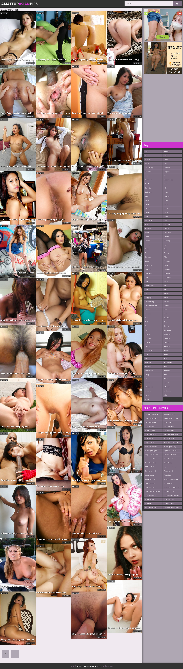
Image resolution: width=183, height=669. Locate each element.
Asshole (147, 159)
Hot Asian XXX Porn (151, 414)
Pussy (166, 265)
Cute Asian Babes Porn (152, 491)
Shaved (166, 293)
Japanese (148, 391)
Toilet (166, 366)
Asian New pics (169, 471)
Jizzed (147, 399)
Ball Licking (148, 168)
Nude (166, 204)
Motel (166, 192)
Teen (166, 354)
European (148, 314)
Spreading (167, 330)
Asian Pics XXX (149, 438)
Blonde (147, 208)
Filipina (147, 334)
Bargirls (147, 176)
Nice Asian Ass (169, 499)
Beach (147, 184)
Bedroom (148, 192)
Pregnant (167, 261)
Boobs (147, 216)
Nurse (166, 208)
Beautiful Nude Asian (171, 442)
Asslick (147, 164)
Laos (165, 155)
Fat (146, 326)
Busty (147, 233)
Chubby (147, 245)
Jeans (147, 395)
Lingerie (167, 172)
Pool (165, 249)
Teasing (166, 350)
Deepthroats (149, 285)
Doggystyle (148, 297)
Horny (147, 375)
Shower (166, 302)
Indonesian (148, 383)
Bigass (147, 196)
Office (166, 212)
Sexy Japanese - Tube (171, 434)
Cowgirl (147, 261)
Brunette (148, 228)
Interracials (149, 387)
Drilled (147, 310)
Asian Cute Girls (150, 434)
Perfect (166, 237)
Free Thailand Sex (151, 418)
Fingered (148, 338)
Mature (166, 184)
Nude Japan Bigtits (151, 451)
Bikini (147, 204)
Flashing (147, 342)
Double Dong (149, 302)
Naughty (167, 196)
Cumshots (148, 273)
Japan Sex (148, 503)
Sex (165, 285)
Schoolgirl (167, 277)
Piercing (167, 241)
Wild (165, 395)
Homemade (149, 371)
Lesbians (167, 168)
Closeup (147, 249)
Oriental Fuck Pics (151, 495)
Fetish (147, 330)
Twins (166, 379)
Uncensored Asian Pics (171, 487)
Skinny (166, 306)
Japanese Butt (149, 499)
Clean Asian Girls (150, 422)
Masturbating (168, 180)
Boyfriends (148, 220)
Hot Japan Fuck (169, 438)
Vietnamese (168, 391)
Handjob (148, 362)
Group (147, 354)
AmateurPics (19, 3)
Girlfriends (148, 350)
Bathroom (148, 180)
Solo (165, 322)
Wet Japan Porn (169, 414)
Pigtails (166, 245)
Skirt (165, 310)
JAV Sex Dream (169, 430)
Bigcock (147, 200)
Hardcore (148, 366)
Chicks (147, 237)
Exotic (147, 318)
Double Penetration (151, 306)
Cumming (148, 269)
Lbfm (166, 159)
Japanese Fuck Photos (171, 507)
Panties (166, 228)
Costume (148, 257)
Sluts (165, 314)
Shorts (166, 297)
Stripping (167, 338)
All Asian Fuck (149, 467)
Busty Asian (168, 463)
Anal (146, 151)
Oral (165, 220)
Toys (165, 375)
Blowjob (147, 212)
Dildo (147, 289)
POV (165, 257)
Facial (147, 322)
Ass (146, 155)
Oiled (166, 216)
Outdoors (167, 224)
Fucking (147, 346)
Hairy (147, 358)
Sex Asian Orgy (169, 491)
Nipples (166, 200)
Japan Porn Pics (150, 479)
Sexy (165, 289)
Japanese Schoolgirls (171, 467)
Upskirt (166, 383)
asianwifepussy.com (171, 479)
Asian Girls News (150, 483)
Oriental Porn (149, 426)
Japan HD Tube (150, 430)
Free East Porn (150, 487)
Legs (165, 164)
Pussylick (167, 269)
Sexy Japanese (169, 426)
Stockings (167, 334)
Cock (146, 253)
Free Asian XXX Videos (152, 459)
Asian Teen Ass (169, 475)
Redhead (167, 273)
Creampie (148, 265)
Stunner (167, 342)
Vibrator (167, 387)
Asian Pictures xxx (151, 447)
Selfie (166, 281)
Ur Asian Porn (168, 483)
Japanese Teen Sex (170, 451)
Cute (146, 281)
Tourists (167, 371)
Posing (166, 253)
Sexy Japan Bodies (151, 471)
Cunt (146, 277)
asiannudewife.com (151, 507)
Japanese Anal (149, 475)
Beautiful (148, 188)
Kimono (166, 151)
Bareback (148, 172)
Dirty (146, 293)
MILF (165, 188)
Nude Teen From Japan (172, 495)
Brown (147, 224)
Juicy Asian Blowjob (151, 455)
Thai (165, 358)
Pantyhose (167, 233)
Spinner (166, 326)
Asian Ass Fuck (169, 503)
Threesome (168, 362)
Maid (165, 176)
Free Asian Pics (169, 422)
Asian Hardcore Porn (171, 418)
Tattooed (167, 346)
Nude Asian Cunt (169, 459)
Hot (146, 379)
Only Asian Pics (150, 442)
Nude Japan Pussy (170, 447)
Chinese (147, 241)
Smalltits (167, 318)
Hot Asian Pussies (170, 455)
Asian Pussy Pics (150, 463)
